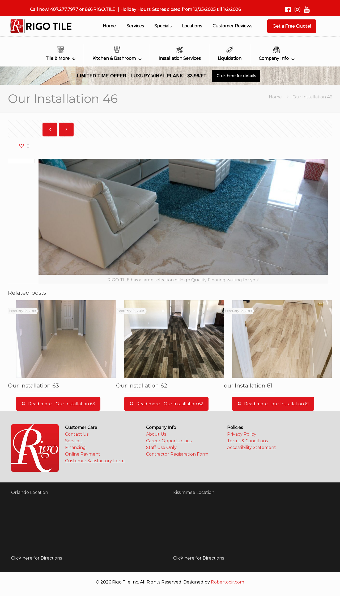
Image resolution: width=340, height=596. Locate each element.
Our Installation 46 (312, 96)
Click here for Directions (36, 558)
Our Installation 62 (141, 385)
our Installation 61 (248, 385)
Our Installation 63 (33, 385)
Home (275, 96)
